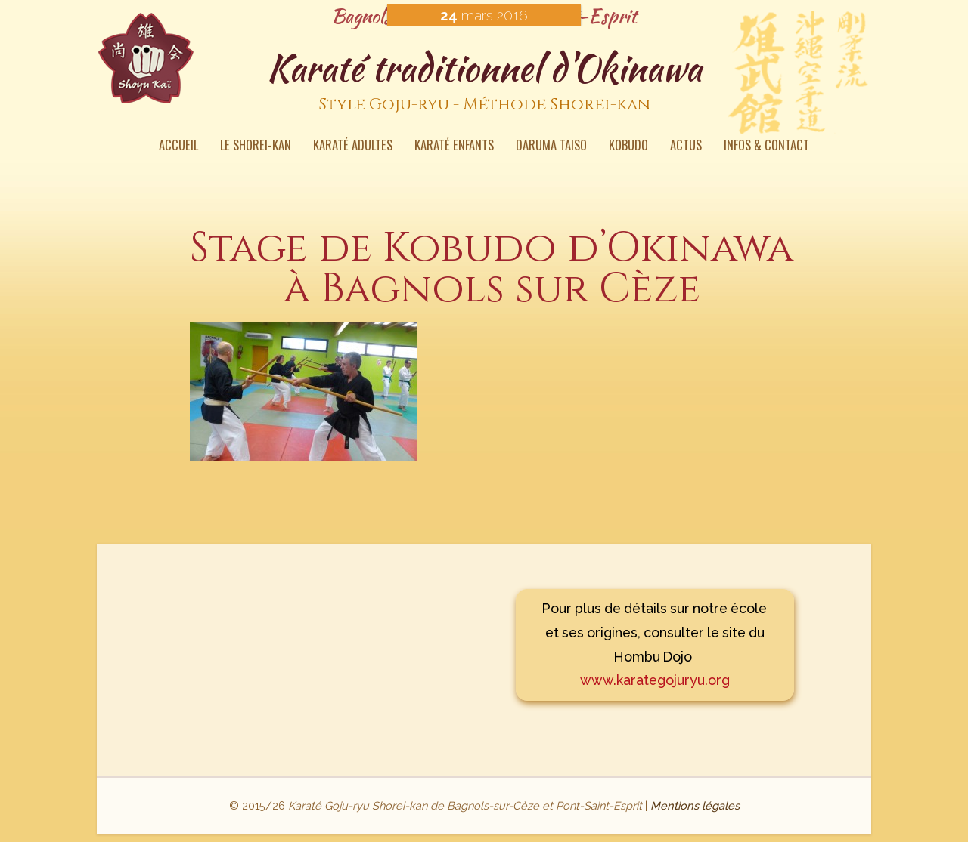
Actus (686, 146)
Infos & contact (766, 146)
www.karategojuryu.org (655, 680)
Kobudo (628, 146)
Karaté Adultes (352, 146)
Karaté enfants (454, 146)
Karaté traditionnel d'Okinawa (484, 82)
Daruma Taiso (551, 146)
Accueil (178, 146)
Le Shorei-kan (255, 146)
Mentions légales (695, 805)
